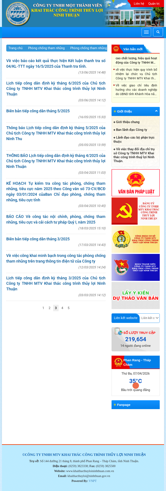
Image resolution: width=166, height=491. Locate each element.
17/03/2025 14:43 (91, 245)
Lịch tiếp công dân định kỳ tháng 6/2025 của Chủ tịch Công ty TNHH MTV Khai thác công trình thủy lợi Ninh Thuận (55, 88)
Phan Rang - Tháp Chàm (137, 362)
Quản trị (154, 4)
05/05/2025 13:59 (91, 145)
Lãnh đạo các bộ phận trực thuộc (134, 140)
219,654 (135, 339)
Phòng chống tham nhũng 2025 (92, 48)
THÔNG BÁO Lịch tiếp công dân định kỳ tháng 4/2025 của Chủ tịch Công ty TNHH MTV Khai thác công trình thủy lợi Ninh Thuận (55, 161)
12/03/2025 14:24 (91, 267)
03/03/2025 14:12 (91, 295)
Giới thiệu (124, 111)
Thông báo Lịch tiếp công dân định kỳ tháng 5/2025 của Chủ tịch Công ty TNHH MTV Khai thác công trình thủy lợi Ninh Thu (55, 133)
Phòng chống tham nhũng (46, 48)
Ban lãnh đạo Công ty (131, 130)
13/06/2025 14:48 (91, 72)
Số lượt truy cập (139, 333)
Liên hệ (139, 4)
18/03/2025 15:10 (91, 228)
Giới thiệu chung (128, 122)
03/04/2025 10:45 (91, 206)
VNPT (93, 481)
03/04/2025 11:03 (91, 173)
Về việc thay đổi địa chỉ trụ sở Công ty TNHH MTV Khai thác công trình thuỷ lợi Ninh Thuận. (134, 155)
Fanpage (124, 405)
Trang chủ (15, 48)
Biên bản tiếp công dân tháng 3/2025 (38, 239)
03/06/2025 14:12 (91, 100)
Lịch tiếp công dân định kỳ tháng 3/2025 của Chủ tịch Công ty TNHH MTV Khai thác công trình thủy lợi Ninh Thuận (55, 283)
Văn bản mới (133, 49)
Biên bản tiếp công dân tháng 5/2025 (38, 111)
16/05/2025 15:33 (91, 117)
